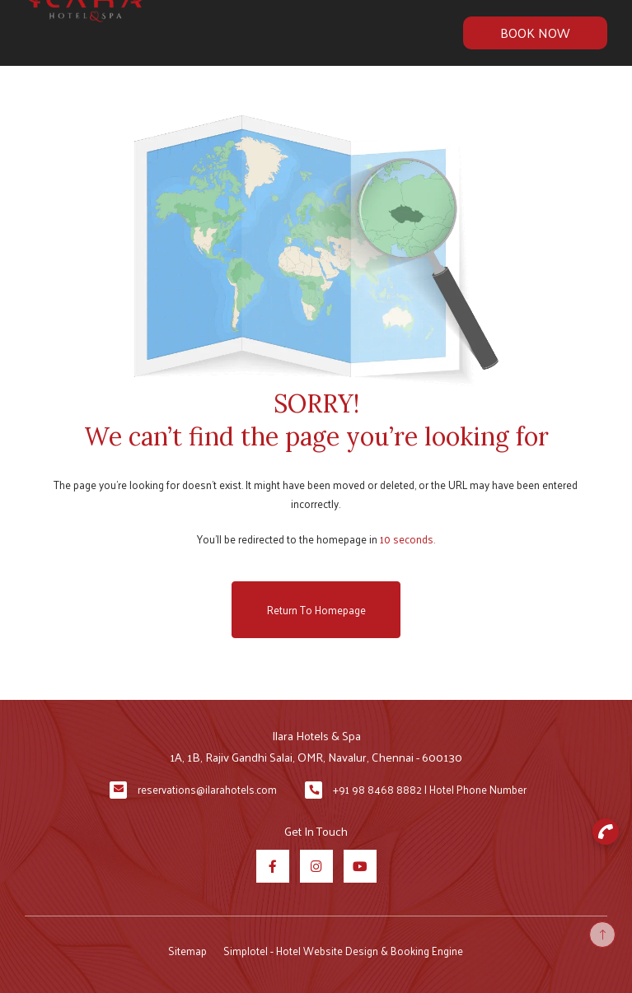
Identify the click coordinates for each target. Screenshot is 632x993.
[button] (605, 831)
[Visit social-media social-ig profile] (316, 866)
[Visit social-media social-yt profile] (360, 866)
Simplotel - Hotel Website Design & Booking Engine (343, 950)
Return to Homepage (316, 609)
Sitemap (187, 950)
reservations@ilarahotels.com (207, 789)
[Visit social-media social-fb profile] (272, 866)
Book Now (535, 32)
